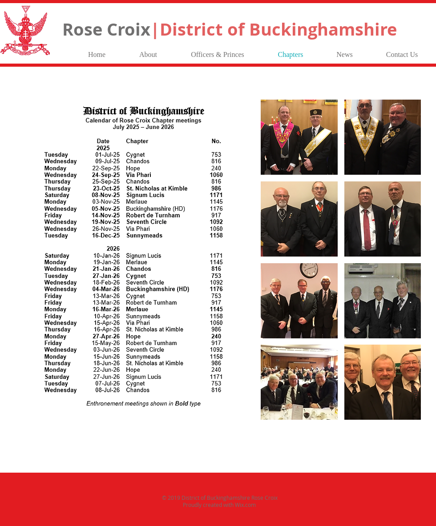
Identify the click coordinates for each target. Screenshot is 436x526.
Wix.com (245, 504)
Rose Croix (229, 29)
